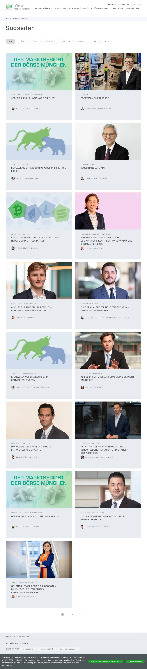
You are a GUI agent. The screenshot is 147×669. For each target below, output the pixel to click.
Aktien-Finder (46, 649)
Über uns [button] (117, 8)
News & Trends (12, 19)
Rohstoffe (81, 41)
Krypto (106, 41)
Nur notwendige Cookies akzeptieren (105, 661)
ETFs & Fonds (50, 41)
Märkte (23, 41)
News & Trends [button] (62, 8)
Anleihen (66, 41)
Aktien (35, 41)
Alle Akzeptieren (135, 661)
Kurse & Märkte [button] (44, 8)
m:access (28, 649)
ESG (94, 41)
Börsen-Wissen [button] (102, 8)
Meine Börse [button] (132, 8)
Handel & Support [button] (82, 8)
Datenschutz (8, 665)
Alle (10, 41)
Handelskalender (68, 649)
